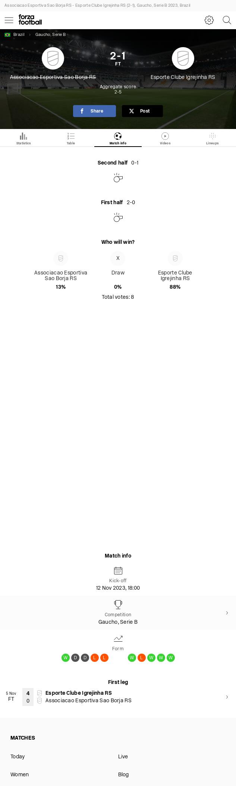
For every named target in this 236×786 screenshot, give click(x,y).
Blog (123, 775)
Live (123, 757)
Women (19, 775)
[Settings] (209, 20)
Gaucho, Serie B (50, 35)
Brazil (14, 34)
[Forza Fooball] (30, 20)
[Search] (227, 20)
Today (17, 757)
